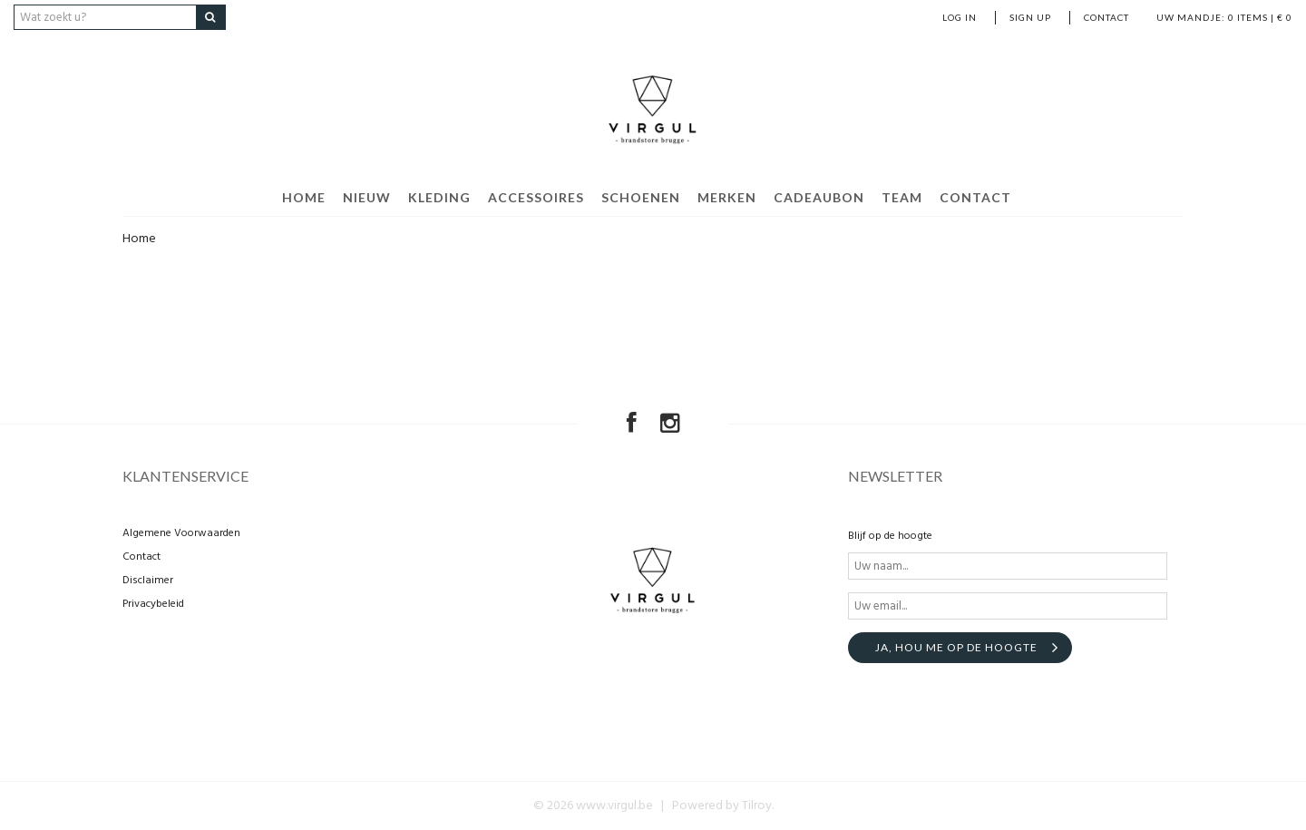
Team (902, 197)
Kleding (439, 197)
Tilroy (757, 806)
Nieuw (367, 197)
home (304, 197)
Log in (959, 17)
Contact (1106, 17)
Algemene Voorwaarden (181, 533)
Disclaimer (147, 580)
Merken (726, 197)
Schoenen (640, 197)
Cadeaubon (819, 197)
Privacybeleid (153, 604)
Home (139, 239)
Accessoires (536, 197)
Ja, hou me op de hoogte (956, 647)
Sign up (1030, 17)
